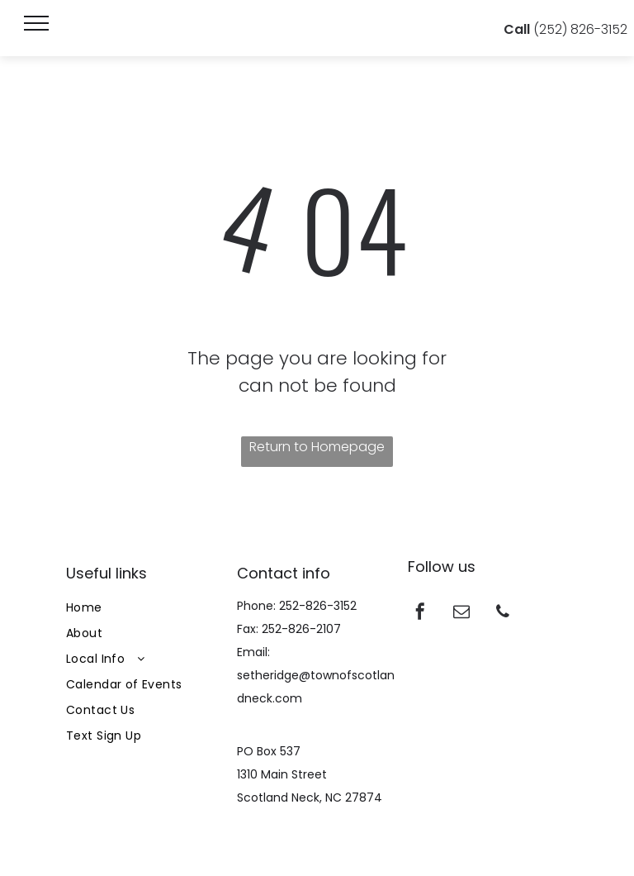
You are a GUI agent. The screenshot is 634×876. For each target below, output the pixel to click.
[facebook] (420, 613)
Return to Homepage (317, 446)
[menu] (36, 23)
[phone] (502, 613)
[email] (461, 613)
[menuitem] (146, 608)
